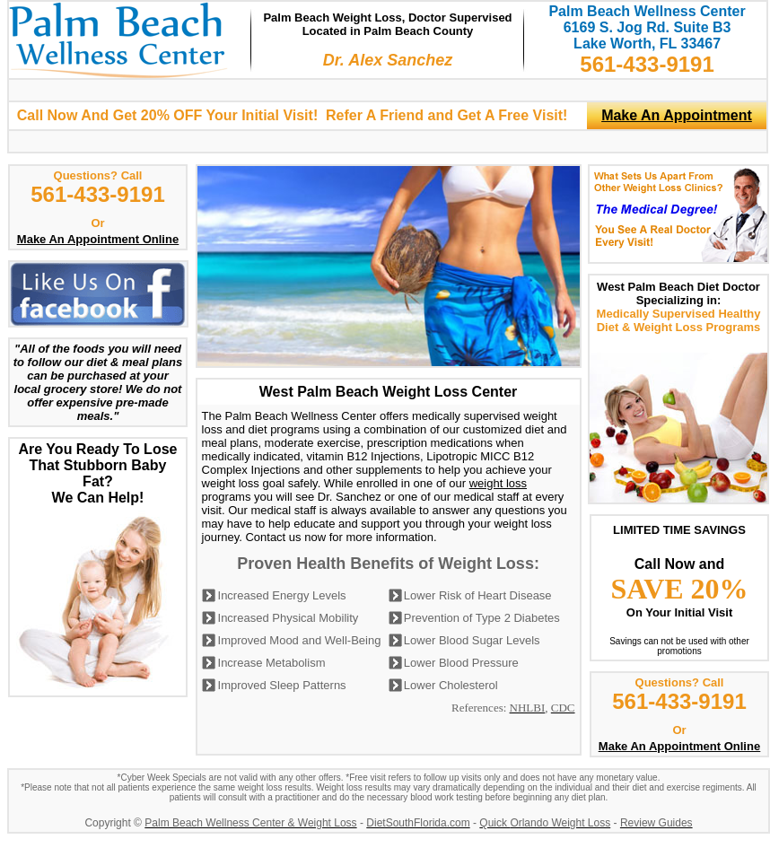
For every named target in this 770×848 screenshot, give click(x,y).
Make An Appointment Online (98, 239)
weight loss (498, 483)
